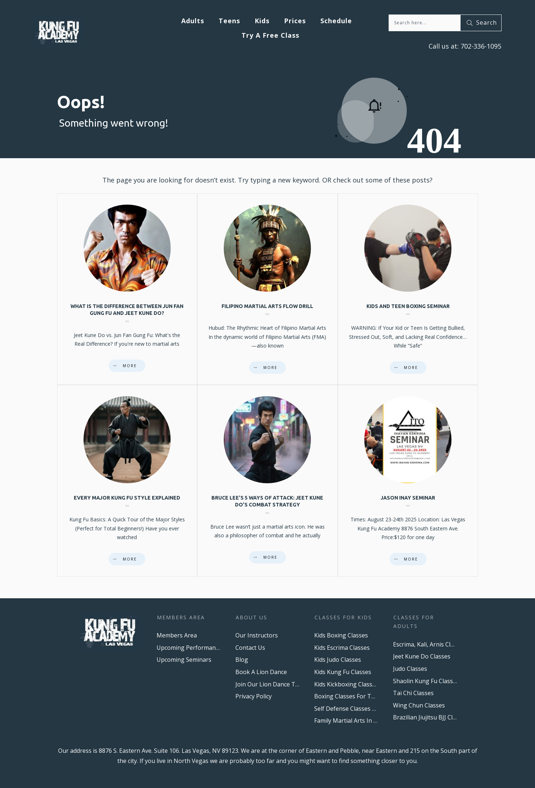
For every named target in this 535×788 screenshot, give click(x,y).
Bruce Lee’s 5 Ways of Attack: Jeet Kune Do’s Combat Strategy (267, 480)
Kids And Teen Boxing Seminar (408, 289)
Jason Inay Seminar (408, 480)
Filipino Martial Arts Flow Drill (267, 289)
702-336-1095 (480, 46)
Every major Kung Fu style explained (127, 480)
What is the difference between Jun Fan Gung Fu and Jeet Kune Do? (127, 289)
